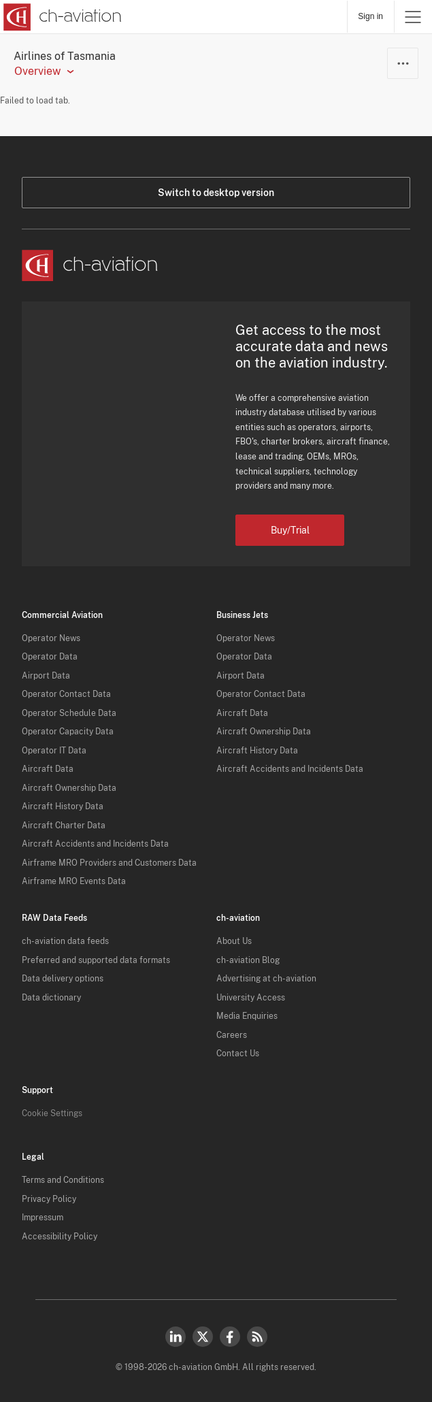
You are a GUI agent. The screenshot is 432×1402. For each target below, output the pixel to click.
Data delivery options (62, 978)
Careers (231, 1035)
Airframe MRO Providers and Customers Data (109, 863)
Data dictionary (51, 997)
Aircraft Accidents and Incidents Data (95, 844)
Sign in (370, 16)
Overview (37, 71)
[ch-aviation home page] (61, 17)
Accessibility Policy (59, 1236)
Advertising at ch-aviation (266, 978)
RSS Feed (257, 1336)
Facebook (230, 1336)
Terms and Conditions (63, 1180)
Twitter (203, 1336)
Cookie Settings (52, 1113)
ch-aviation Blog (248, 960)
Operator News (51, 638)
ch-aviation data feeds (65, 941)
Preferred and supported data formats (96, 960)
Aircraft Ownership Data (69, 788)
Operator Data (50, 657)
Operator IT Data (54, 750)
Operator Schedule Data (69, 713)
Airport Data (46, 676)
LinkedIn (175, 1336)
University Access (250, 997)
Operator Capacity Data (68, 731)
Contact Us (237, 1053)
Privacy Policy (49, 1199)
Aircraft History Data (62, 806)
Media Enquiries (247, 1016)
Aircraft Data (47, 769)
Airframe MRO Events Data (74, 881)
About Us (234, 941)
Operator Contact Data (66, 694)
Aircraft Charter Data (63, 825)
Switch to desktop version (216, 192)
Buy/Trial (290, 530)
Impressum (42, 1217)
